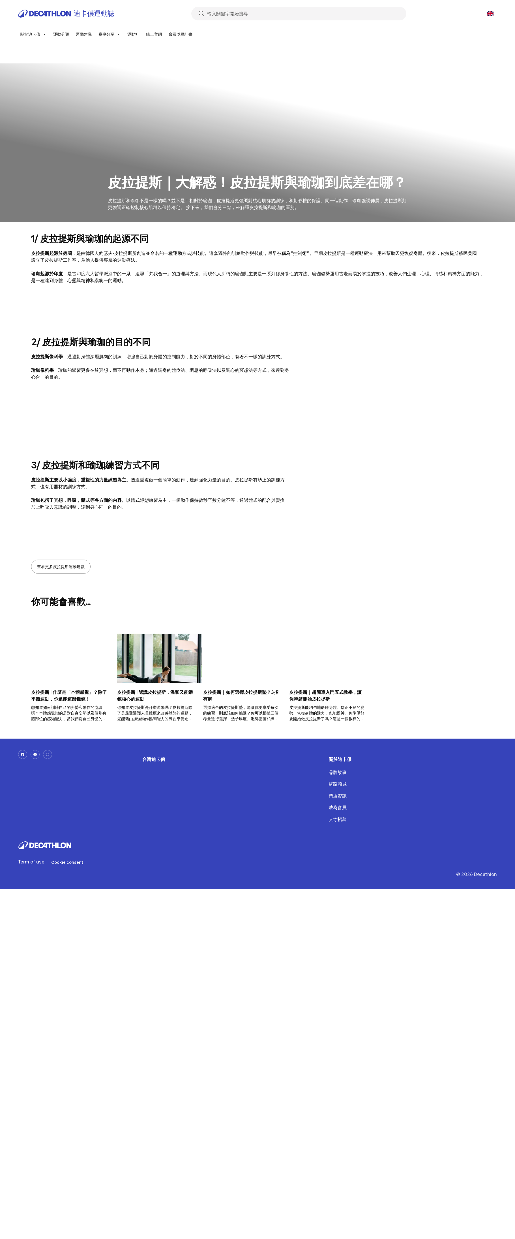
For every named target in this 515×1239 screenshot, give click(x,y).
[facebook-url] (22, 754)
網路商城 (338, 784)
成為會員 (338, 807)
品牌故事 (338, 772)
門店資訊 (338, 796)
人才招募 (338, 819)
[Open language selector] (490, 13)
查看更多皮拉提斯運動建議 (61, 566)
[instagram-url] (47, 754)
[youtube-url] (35, 754)
